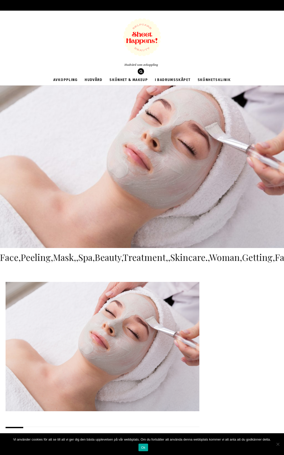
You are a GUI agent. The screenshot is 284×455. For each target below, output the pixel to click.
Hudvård (100, 77)
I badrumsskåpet (167, 77)
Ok (143, 447)
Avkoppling (77, 77)
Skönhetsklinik (203, 77)
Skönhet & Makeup (129, 77)
